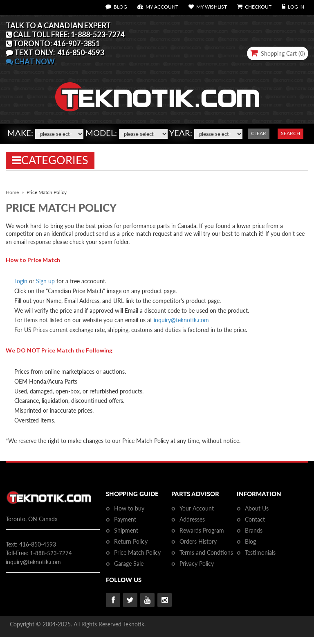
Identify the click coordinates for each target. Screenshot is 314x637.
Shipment (126, 530)
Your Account (196, 508)
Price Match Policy (137, 552)
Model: (101, 133)
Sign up (45, 281)
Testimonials (260, 552)
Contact (255, 519)
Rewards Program (201, 530)
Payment (125, 519)
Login (20, 281)
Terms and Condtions (206, 552)
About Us (257, 508)
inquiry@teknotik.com (181, 319)
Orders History (198, 541)
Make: (20, 133)
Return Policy (131, 541)
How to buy (129, 508)
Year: (180, 133)
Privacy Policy (196, 563)
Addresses (192, 519)
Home (12, 192)
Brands (253, 530)
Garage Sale (129, 563)
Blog (250, 541)
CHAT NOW (30, 61)
